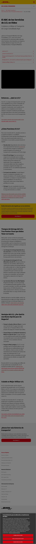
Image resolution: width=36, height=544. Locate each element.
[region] (18, 528)
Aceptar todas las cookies (18, 541)
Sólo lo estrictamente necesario (18, 538)
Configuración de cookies (18, 535)
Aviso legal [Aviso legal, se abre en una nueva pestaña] (18, 532)
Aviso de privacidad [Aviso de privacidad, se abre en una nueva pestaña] (12, 532)
